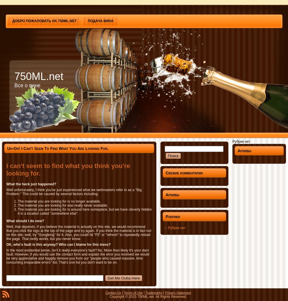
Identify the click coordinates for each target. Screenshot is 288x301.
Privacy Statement (178, 292)
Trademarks (153, 292)
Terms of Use (133, 292)
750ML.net (38, 76)
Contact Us (113, 292)
